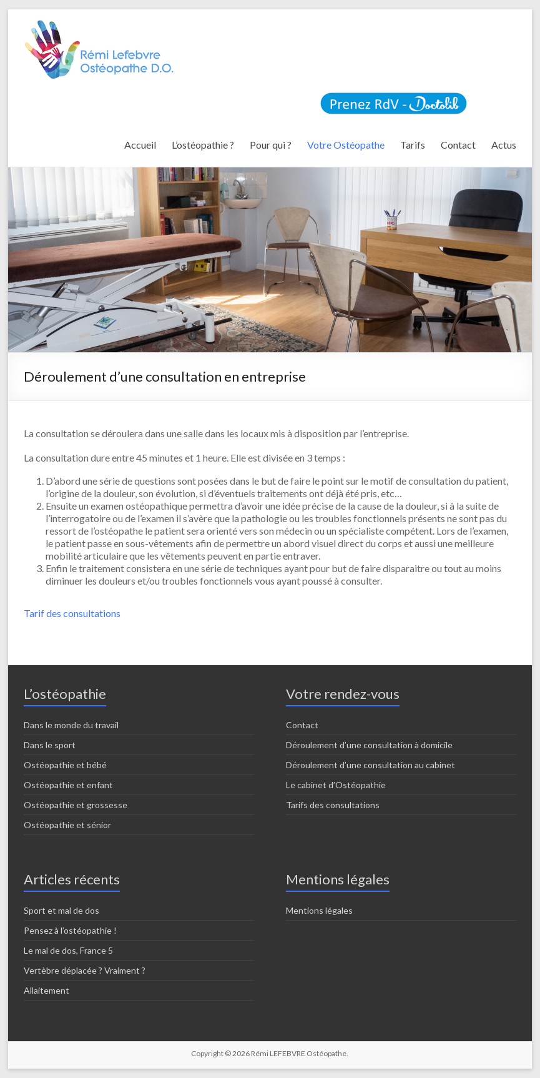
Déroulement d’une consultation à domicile (369, 744)
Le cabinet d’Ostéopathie (336, 784)
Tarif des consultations (72, 613)
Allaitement (46, 990)
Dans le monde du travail (71, 724)
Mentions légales (319, 910)
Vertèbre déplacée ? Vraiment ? (84, 970)
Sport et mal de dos (61, 910)
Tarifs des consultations (333, 804)
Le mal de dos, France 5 (68, 950)
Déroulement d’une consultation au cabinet (370, 764)
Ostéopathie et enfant (68, 784)
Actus (503, 145)
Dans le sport (50, 744)
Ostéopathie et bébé (65, 764)
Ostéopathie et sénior (67, 824)
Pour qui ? (271, 145)
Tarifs (412, 145)
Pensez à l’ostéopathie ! (70, 930)
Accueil (140, 145)
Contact (458, 145)
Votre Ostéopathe (346, 145)
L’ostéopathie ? (203, 145)
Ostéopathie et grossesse (75, 804)
